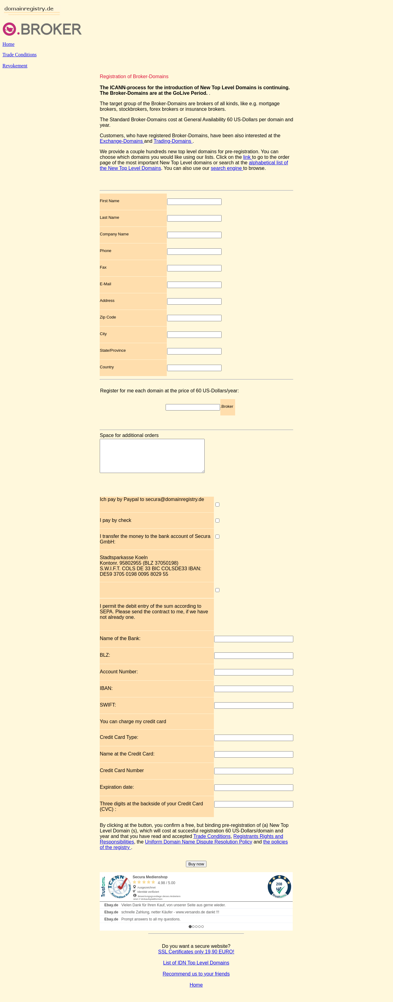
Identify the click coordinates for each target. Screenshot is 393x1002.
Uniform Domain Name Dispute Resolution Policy (198, 848)
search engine (227, 168)
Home (8, 44)
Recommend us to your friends (196, 980)
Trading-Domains (173, 141)
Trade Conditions (19, 54)
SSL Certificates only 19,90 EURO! (196, 958)
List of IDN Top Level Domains (196, 969)
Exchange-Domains (122, 141)
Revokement (14, 65)
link (247, 157)
